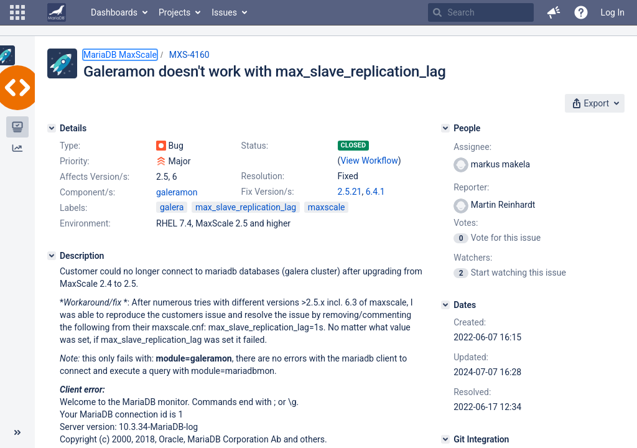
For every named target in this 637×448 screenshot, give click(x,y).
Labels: (73, 208)
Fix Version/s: (267, 192)
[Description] (51, 255)
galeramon (176, 192)
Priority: (75, 161)
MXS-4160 (189, 55)
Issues (224, 12)
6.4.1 (375, 192)
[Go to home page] (56, 12)
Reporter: (471, 187)
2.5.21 (350, 192)
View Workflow (369, 161)
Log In (613, 12)
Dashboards (114, 12)
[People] (445, 128)
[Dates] (445, 305)
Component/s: (87, 192)
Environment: (85, 223)
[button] (17, 12)
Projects (174, 12)
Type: (70, 146)
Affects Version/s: (94, 177)
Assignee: (472, 147)
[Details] (51, 128)
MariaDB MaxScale (120, 55)
